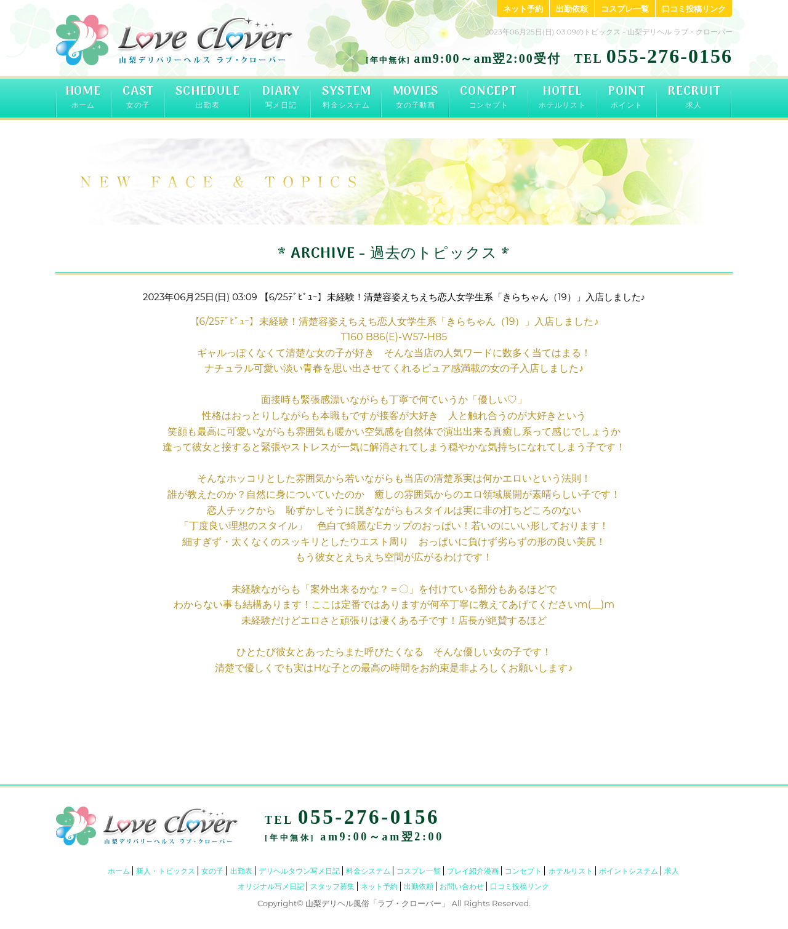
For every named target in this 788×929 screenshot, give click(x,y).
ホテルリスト (571, 870)
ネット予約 (523, 9)
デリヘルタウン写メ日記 (299, 870)
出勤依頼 (572, 9)
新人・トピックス (165, 870)
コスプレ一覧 (625, 9)
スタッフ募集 (332, 886)
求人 (671, 870)
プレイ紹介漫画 (473, 870)
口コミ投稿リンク (694, 9)
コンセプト (523, 870)
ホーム (119, 870)
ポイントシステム (628, 870)
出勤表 (241, 870)
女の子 (212, 870)
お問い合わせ (462, 886)
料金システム (368, 870)
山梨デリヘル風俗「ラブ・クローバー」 (377, 903)
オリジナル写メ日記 (271, 886)
